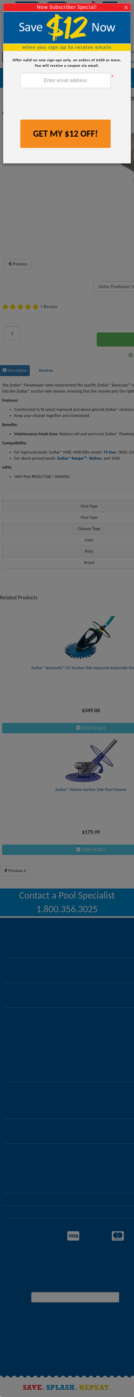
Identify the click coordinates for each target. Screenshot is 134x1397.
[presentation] (66, 105)
